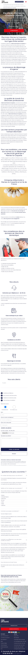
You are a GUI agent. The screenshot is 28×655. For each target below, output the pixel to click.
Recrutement (16, 637)
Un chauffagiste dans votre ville (20, 641)
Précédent (14, 453)
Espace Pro (16, 635)
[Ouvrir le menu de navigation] (25, 1)
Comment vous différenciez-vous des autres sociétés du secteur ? (11, 540)
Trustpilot (4, 382)
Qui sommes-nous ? (5, 635)
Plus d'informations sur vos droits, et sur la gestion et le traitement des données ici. (13, 465)
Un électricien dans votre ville (19, 643)
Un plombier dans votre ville (19, 639)
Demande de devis (14, 26)
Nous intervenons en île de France (9, 562)
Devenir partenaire (4, 646)
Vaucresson (19, 84)
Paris (24, 84)
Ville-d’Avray (14, 84)
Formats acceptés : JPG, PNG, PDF (8, 430)
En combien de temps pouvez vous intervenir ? (12, 475)
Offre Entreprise (4, 645)
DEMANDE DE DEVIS (14, 625)
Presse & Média (4, 643)
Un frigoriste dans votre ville (19, 648)
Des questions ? (4, 639)
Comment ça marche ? (5, 637)
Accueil (4, 4)
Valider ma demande (14, 449)
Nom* (2, 412)
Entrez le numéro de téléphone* (7, 417)
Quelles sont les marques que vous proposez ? (11, 488)
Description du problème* (6, 435)
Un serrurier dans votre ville (19, 645)
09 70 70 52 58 (20, 1)
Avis (1, 648)
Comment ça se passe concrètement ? (10, 511)
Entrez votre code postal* (6, 422)
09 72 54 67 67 (8, 223)
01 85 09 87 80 (14, 30)
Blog (2, 641)
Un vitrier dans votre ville (18, 646)
